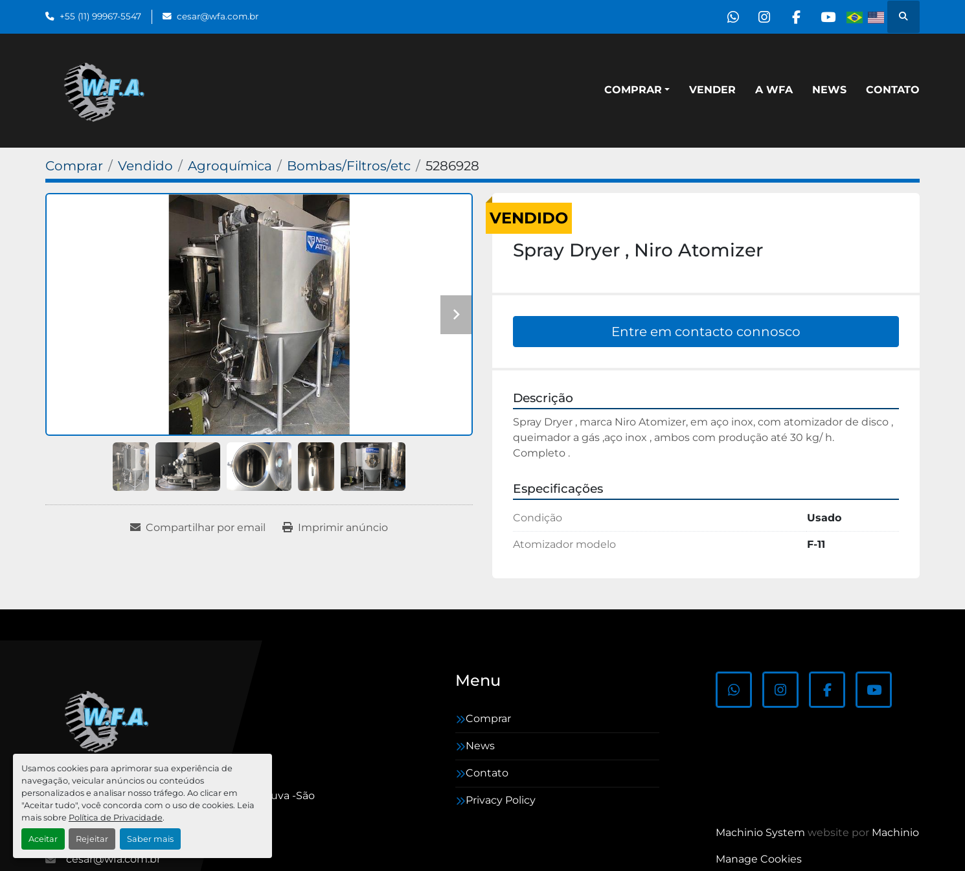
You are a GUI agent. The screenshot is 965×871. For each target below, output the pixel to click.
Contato (893, 90)
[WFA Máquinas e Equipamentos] (109, 720)
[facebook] (794, 17)
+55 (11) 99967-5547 (100, 16)
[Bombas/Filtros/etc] (349, 166)
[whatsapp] (728, 17)
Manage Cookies (759, 859)
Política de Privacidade (116, 817)
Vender (712, 90)
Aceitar (43, 839)
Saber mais (150, 839)
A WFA (774, 90)
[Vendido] (145, 166)
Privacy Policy (501, 800)
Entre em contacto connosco (705, 331)
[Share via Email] (198, 527)
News (829, 90)
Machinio (895, 832)
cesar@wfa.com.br (217, 16)
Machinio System (760, 832)
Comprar (633, 90)
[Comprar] (74, 166)
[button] (637, 90)
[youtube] (827, 17)
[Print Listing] (335, 527)
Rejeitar (92, 839)
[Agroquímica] (230, 166)
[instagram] (761, 17)
